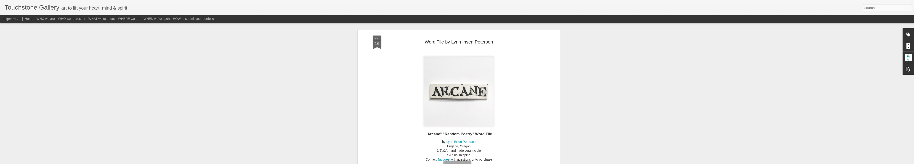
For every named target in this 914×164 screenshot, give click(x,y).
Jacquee (444, 108)
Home (29, 18)
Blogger (471, 161)
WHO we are (46, 18)
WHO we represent (71, 18)
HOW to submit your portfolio (193, 18)
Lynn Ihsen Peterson (461, 90)
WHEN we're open (156, 18)
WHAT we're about (101, 18)
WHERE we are (129, 18)
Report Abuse (484, 161)
